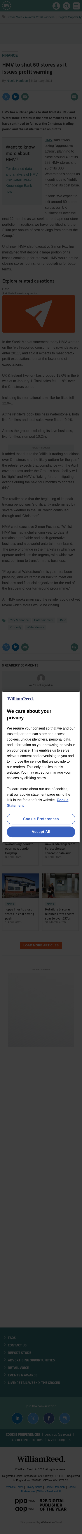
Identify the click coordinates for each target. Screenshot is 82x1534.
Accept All (41, 832)
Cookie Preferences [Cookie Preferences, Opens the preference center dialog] (41, 819)
